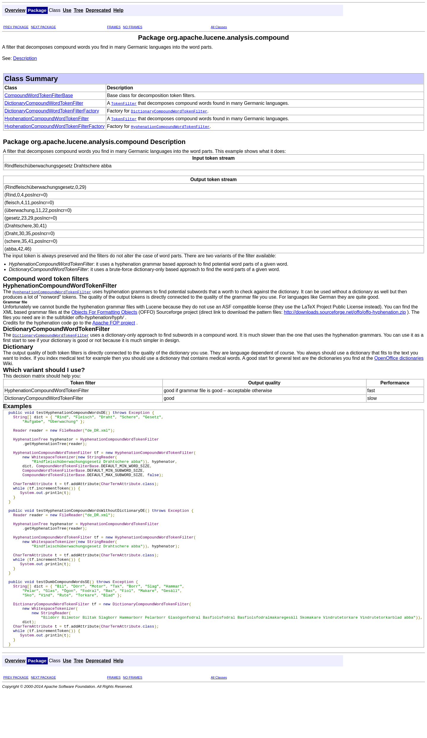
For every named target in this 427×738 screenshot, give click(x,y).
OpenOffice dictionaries (398, 358)
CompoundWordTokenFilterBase (38, 95)
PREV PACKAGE (15, 27)
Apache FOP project (114, 322)
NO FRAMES (132, 27)
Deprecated (98, 10)
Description (25, 58)
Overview (15, 10)
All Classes (219, 27)
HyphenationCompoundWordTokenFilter (46, 118)
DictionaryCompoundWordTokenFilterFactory (51, 110)
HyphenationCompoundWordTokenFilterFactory (54, 126)
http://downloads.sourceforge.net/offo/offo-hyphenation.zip (345, 312)
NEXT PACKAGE (43, 27)
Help (118, 10)
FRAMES (114, 27)
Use (67, 10)
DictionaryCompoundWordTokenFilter (43, 103)
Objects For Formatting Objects (104, 312)
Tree (78, 10)
